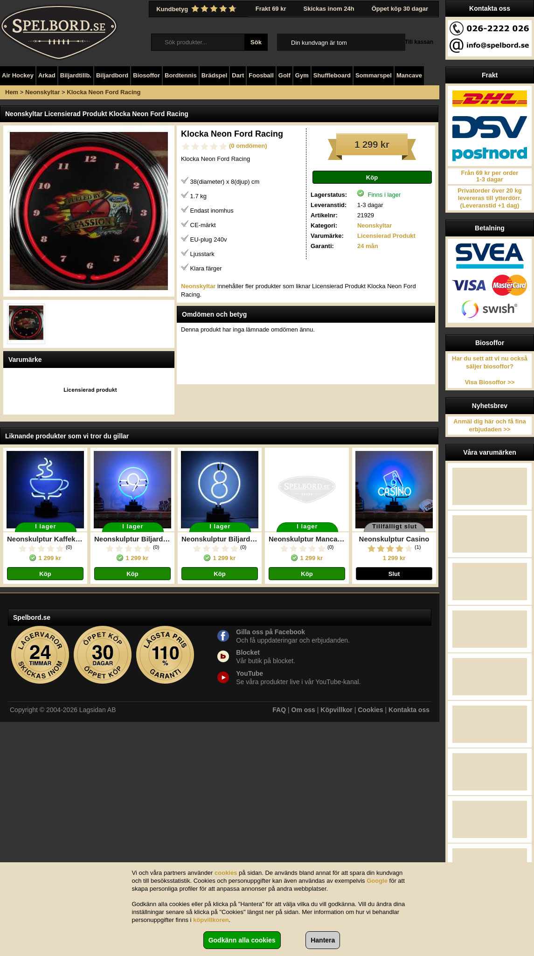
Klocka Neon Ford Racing (103, 92)
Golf (284, 75)
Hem (11, 92)
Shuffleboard (332, 75)
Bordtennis (181, 75)
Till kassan (419, 42)
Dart (238, 75)
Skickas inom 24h (329, 8)
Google (377, 880)
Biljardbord (112, 75)
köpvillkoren (211, 919)
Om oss (303, 710)
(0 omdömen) (248, 145)
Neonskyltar (42, 92)
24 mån (367, 245)
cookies (226, 872)
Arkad (46, 75)
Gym (302, 75)
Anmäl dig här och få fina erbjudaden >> (489, 425)
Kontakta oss (409, 710)
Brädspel (214, 75)
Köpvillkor (336, 710)
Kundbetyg (197, 9)
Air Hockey (18, 75)
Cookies (370, 710)
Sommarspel (373, 75)
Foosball (261, 75)
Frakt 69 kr (271, 8)
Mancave (409, 75)
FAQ (279, 710)
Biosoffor (146, 75)
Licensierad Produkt (386, 235)
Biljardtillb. (75, 75)
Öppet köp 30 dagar (400, 8)
